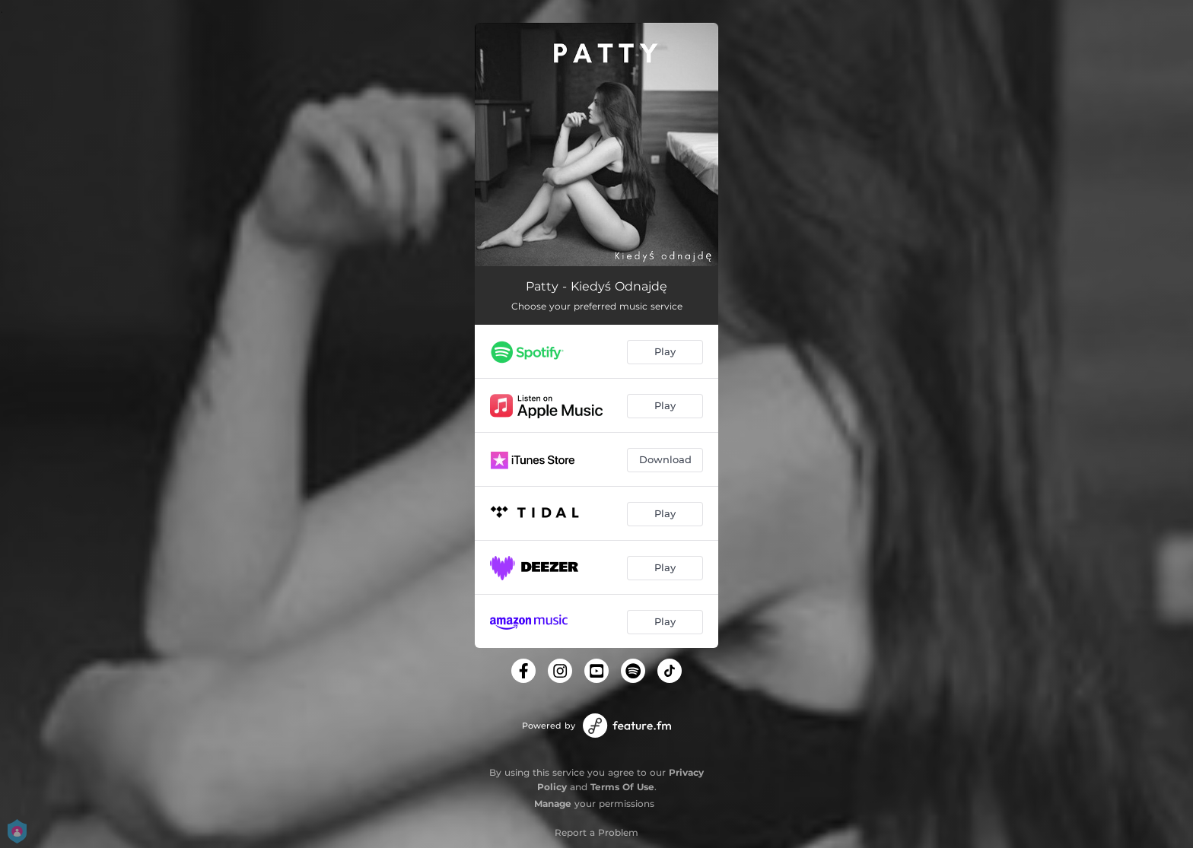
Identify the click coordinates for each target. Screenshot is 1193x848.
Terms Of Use (622, 786)
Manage (552, 803)
